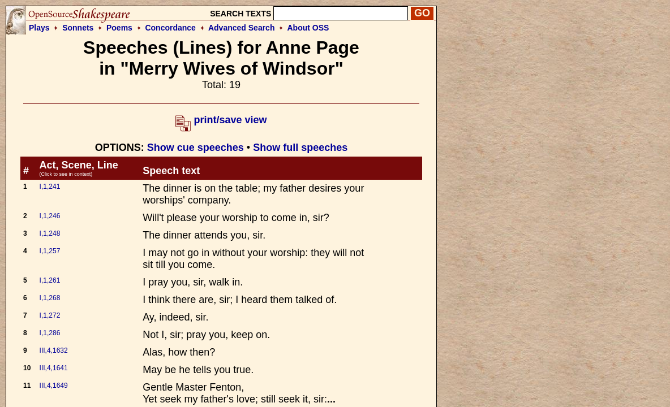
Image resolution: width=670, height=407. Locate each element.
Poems (119, 27)
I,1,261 (50, 280)
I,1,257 (50, 251)
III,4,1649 (54, 385)
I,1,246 (50, 216)
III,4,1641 (54, 368)
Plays (39, 27)
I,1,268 (50, 298)
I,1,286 (50, 333)
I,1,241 (50, 186)
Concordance (170, 27)
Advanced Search (241, 27)
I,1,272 (50, 315)
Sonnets (77, 27)
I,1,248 (50, 233)
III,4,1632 (54, 350)
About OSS (308, 27)
